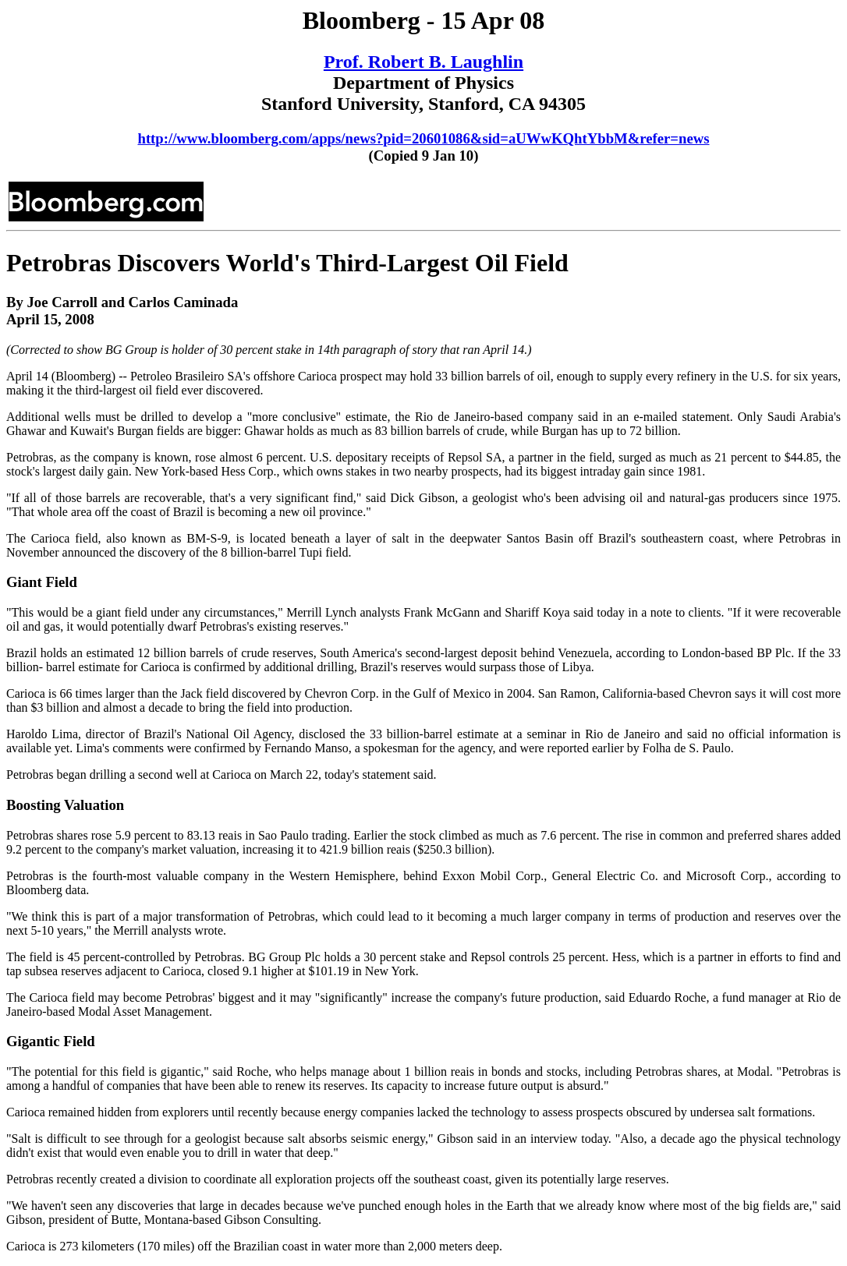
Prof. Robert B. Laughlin (423, 61)
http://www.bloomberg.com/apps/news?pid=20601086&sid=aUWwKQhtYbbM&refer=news (423, 138)
